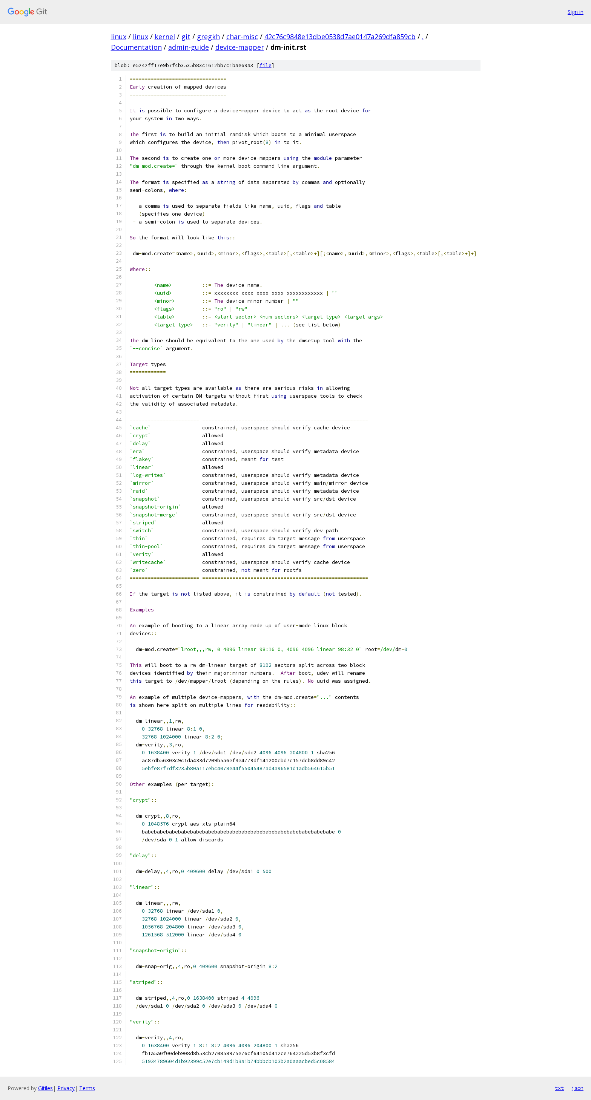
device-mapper (239, 47)
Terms (87, 1088)
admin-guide (188, 47)
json (577, 1088)
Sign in (575, 11)
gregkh (208, 36)
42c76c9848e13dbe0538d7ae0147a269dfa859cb (340, 36)
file (265, 65)
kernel (165, 36)
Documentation (136, 47)
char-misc (242, 36)
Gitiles (45, 1088)
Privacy (66, 1088)
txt (559, 1088)
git (185, 36)
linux (118, 36)
